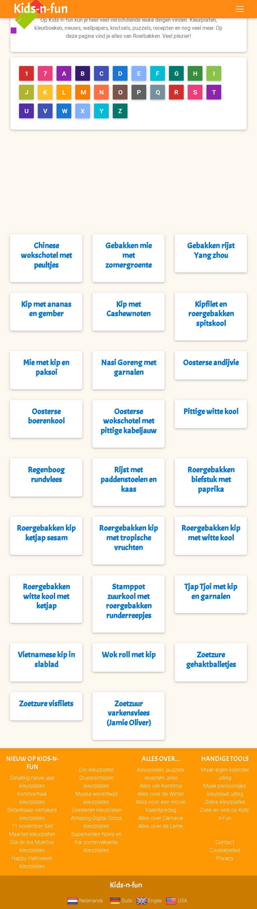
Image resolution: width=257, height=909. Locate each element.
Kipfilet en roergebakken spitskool (211, 314)
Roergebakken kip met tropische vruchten (128, 538)
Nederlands (85, 901)
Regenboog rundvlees (46, 474)
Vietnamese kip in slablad (46, 659)
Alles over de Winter (161, 793)
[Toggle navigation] (240, 10)
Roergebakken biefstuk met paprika (211, 479)
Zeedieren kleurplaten (96, 809)
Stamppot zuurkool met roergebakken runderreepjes (129, 601)
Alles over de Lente (160, 826)
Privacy (225, 858)
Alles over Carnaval (160, 818)
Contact (225, 842)
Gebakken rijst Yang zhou (211, 250)
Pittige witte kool (210, 411)
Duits (121, 901)
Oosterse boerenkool (46, 416)
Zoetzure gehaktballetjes (211, 659)
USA (176, 901)
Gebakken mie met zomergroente (128, 255)
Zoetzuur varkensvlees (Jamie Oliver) (128, 713)
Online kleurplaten (224, 801)
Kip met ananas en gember (46, 309)
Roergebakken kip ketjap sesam (46, 533)
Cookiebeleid (224, 850)
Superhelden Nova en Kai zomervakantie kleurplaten (96, 842)
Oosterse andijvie (211, 363)
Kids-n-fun (40, 10)
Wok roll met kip (129, 655)
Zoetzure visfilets (46, 704)
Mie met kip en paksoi (46, 367)
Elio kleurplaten (96, 769)
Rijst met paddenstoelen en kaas (128, 479)
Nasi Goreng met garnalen (128, 367)
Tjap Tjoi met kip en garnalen (210, 591)
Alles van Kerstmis (161, 785)
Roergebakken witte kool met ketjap (46, 596)
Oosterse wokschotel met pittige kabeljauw (128, 421)
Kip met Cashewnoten (128, 309)
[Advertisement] (131, 182)
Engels (149, 901)
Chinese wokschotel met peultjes (46, 255)
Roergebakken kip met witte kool (210, 533)
